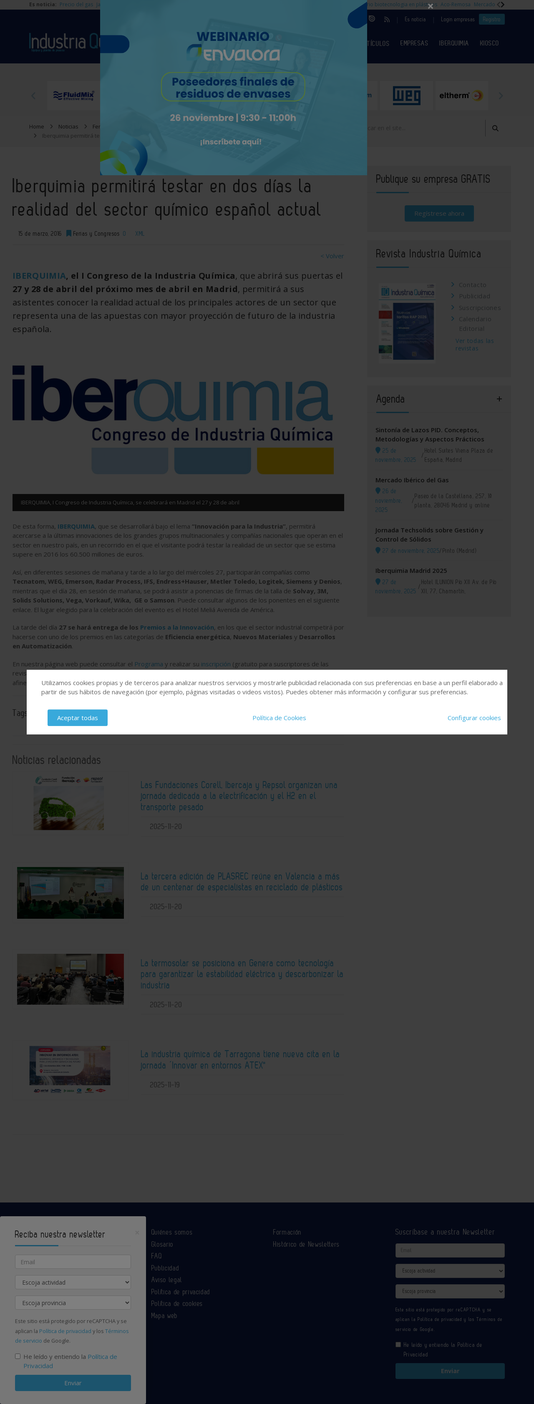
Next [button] (500, 95)
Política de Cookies (279, 717)
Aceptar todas (77, 717)
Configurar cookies (474, 717)
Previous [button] (33, 95)
